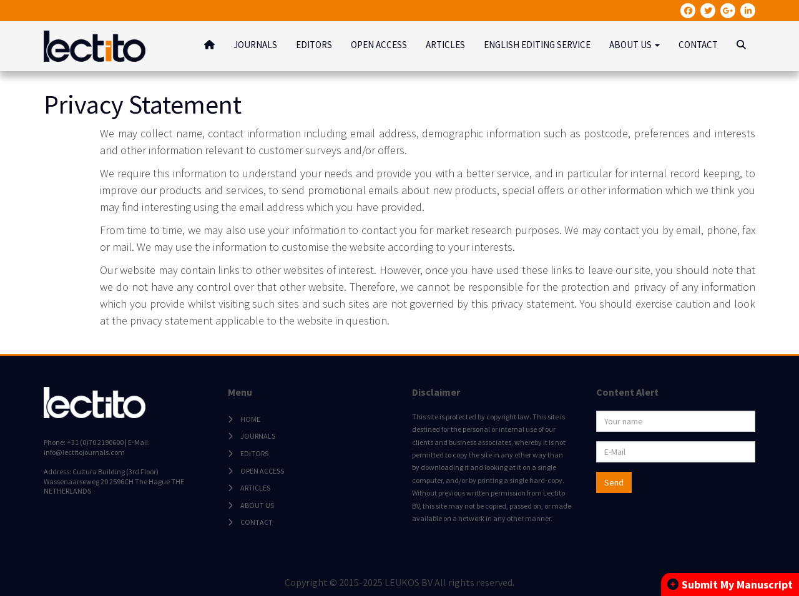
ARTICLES (445, 45)
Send (614, 482)
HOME (250, 419)
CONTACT (698, 45)
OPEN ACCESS (379, 45)
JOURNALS (255, 45)
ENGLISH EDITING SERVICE (537, 45)
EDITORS (314, 45)
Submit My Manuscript (730, 584)
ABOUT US (257, 505)
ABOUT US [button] (634, 45)
